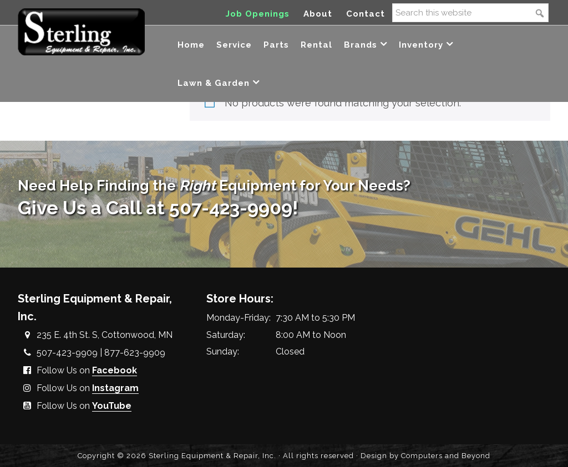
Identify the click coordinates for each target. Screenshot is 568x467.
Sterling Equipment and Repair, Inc (81, 31)
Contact (365, 14)
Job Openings (258, 14)
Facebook (114, 370)
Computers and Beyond (445, 455)
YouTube (111, 406)
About (317, 14)
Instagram (115, 388)
